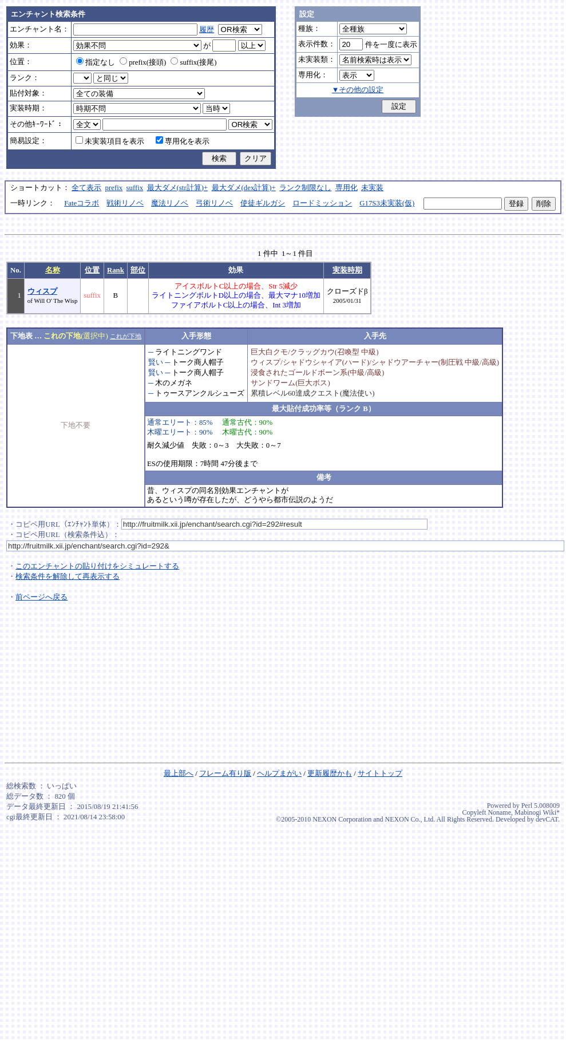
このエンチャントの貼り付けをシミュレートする (97, 566)
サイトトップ (380, 773)
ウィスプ (42, 291)
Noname (499, 812)
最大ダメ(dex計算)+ (244, 188)
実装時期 (347, 270)
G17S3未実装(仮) (386, 203)
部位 (137, 270)
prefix (114, 188)
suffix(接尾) (193, 62)
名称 (52, 270)
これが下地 (125, 336)
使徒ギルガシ (262, 203)
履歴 (206, 30)
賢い (155, 362)
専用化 (346, 188)
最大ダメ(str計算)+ (177, 188)
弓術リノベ (214, 203)
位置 (92, 270)
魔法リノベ (169, 203)
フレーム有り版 (225, 773)
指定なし (95, 62)
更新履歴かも (329, 773)
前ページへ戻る (41, 597)
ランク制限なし (305, 188)
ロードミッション (322, 203)
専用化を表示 (182, 141)
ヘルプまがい (279, 773)
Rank (115, 270)
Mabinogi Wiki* (537, 812)
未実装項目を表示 (110, 141)
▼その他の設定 (358, 90)
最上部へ (178, 773)
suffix (135, 188)
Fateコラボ (81, 203)
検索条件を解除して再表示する (67, 577)
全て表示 (86, 188)
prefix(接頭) (143, 62)
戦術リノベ (125, 203)
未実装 (372, 188)
